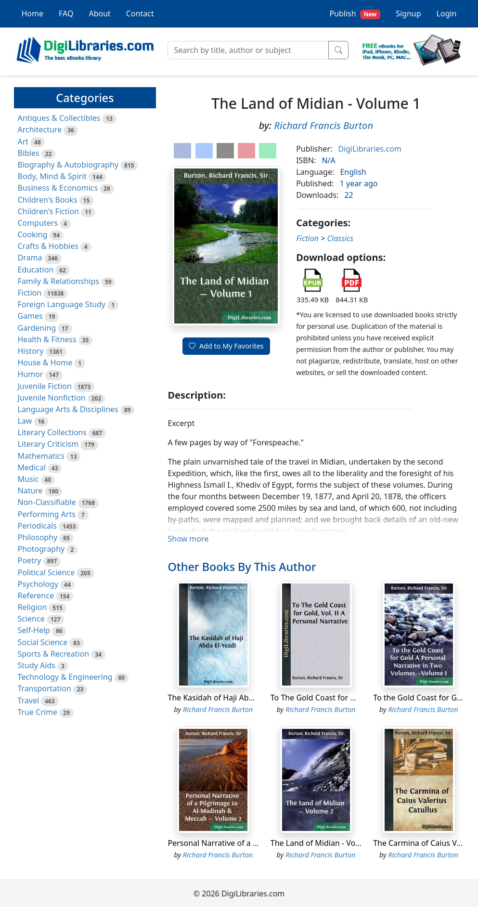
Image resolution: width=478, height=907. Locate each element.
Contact (140, 13)
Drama (30, 257)
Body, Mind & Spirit (52, 176)
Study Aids (36, 665)
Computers (38, 223)
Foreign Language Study (62, 304)
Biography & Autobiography (68, 164)
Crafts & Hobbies (48, 246)
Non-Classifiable (47, 502)
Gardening (37, 328)
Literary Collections (52, 432)
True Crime (38, 712)
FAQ (66, 13)
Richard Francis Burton (323, 125)
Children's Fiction (48, 211)
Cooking (33, 234)
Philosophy (38, 537)
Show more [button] (188, 538)
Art (23, 141)
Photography (41, 549)
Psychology (38, 584)
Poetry (29, 560)
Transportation (44, 688)
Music (28, 479)
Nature (30, 490)
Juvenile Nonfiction (52, 397)
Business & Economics (58, 187)
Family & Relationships (58, 281)
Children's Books (48, 199)
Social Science (43, 642)
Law (25, 420)
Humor (30, 374)
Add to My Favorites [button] (226, 345)
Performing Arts (47, 514)
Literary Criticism (48, 444)
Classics (340, 238)
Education (36, 269)
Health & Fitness (47, 339)
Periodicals (37, 525)
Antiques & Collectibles (59, 118)
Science (31, 618)
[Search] (248, 50)
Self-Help (34, 630)
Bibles (28, 153)
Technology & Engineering (65, 677)
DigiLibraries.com (369, 148)
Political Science (46, 572)
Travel (28, 700)
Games (30, 316)
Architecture (40, 129)
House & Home (45, 362)
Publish (354, 13)
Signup (408, 13)
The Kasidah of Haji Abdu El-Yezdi (227, 697)
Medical (32, 467)
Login (447, 13)
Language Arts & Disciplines (68, 409)
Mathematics (41, 456)
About (99, 13)
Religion (32, 607)
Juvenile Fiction (45, 386)
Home (33, 13)
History (31, 351)
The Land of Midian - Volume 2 (325, 843)
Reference (36, 595)
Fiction (30, 292)
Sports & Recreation (54, 653)
